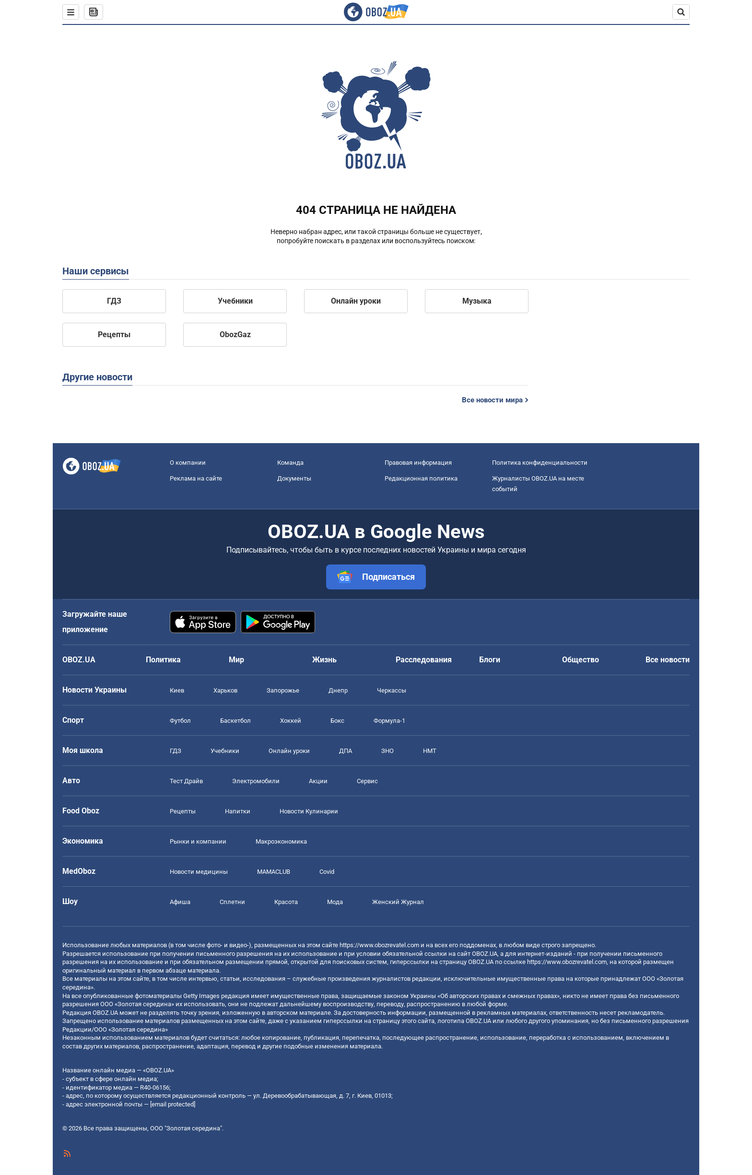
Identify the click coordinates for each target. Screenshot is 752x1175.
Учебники (235, 301)
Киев (177, 690)
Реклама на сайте (196, 478)
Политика (163, 659)
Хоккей (290, 720)
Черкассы (391, 690)
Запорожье (283, 690)
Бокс (337, 720)
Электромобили (256, 781)
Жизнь (324, 659)
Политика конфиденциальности (540, 462)
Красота (286, 901)
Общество (580, 659)
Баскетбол (235, 720)
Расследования (424, 659)
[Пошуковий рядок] (681, 12)
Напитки (237, 811)
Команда (290, 462)
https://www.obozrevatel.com (379, 945)
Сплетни (232, 901)
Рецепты (114, 334)
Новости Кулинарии (309, 811)
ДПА (345, 750)
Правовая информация (418, 462)
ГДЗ (114, 301)
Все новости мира (492, 400)
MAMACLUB (273, 871)
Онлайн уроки (356, 301)
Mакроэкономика (281, 841)
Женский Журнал (398, 901)
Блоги (489, 659)
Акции (318, 781)
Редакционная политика (421, 478)
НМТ (429, 750)
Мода (335, 901)
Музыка (477, 301)
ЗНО (387, 750)
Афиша (180, 901)
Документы (294, 478)
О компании (188, 462)
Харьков (225, 690)
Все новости (668, 659)
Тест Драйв (186, 781)
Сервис (367, 781)
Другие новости (97, 377)
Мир (236, 659)
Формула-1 (389, 720)
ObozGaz (235, 334)
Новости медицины (199, 871)
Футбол (180, 720)
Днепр (338, 690)
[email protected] (172, 1104)
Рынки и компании (198, 841)
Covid (326, 871)
